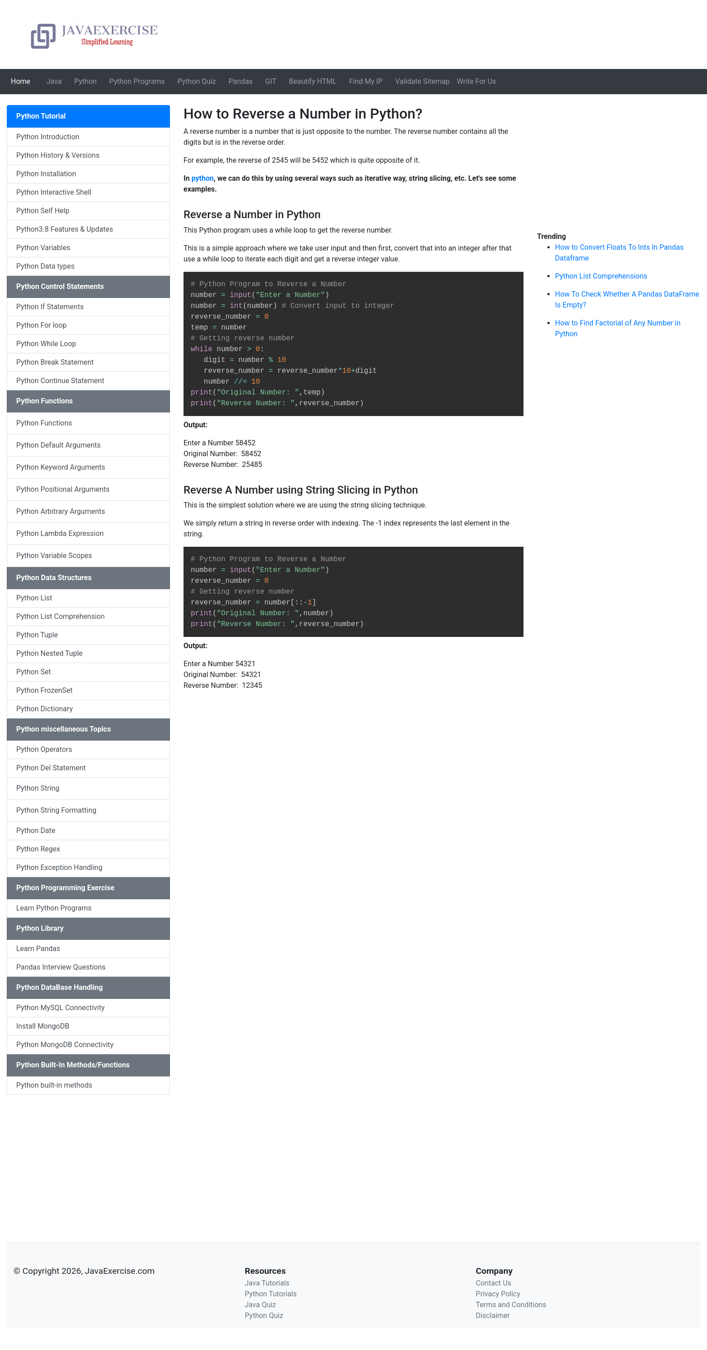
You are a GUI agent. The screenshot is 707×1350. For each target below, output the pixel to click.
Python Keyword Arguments (60, 467)
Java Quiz (260, 1304)
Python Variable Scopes (54, 555)
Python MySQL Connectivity (60, 1007)
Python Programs (137, 81)
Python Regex (38, 849)
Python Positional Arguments (63, 489)
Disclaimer (493, 1315)
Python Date (35, 830)
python (203, 178)
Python (85, 81)
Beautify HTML (313, 81)
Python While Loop (46, 343)
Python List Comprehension (60, 616)
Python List (34, 598)
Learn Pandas (38, 948)
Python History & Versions (58, 155)
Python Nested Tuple (49, 653)
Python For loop (41, 325)
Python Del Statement (51, 768)
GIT (270, 81)
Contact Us (493, 1283)
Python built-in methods (54, 1085)
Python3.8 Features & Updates (64, 229)
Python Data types (45, 266)
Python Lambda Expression (60, 533)
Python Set (33, 672)
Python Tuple (37, 635)
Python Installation (46, 173)
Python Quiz (197, 81)
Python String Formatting (56, 810)
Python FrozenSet (44, 690)
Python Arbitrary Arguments (60, 511)
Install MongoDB (42, 1026)
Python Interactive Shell (54, 192)
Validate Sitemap (422, 81)
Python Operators (44, 749)
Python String (38, 788)
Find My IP (366, 81)
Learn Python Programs (54, 908)
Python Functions (44, 423)
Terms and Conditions (511, 1304)
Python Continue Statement (60, 380)
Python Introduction (47, 137)
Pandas (241, 81)
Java (54, 81)
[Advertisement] (88, 1158)
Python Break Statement (55, 362)
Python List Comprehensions (601, 276)
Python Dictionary (44, 709)
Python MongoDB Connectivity (65, 1044)
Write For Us (476, 81)
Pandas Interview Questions (61, 967)
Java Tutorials (267, 1283)
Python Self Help (42, 210)
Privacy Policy (498, 1294)
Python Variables (43, 247)
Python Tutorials (271, 1294)
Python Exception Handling (59, 867)
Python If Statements (50, 306)
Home (22, 81)
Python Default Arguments (58, 445)
